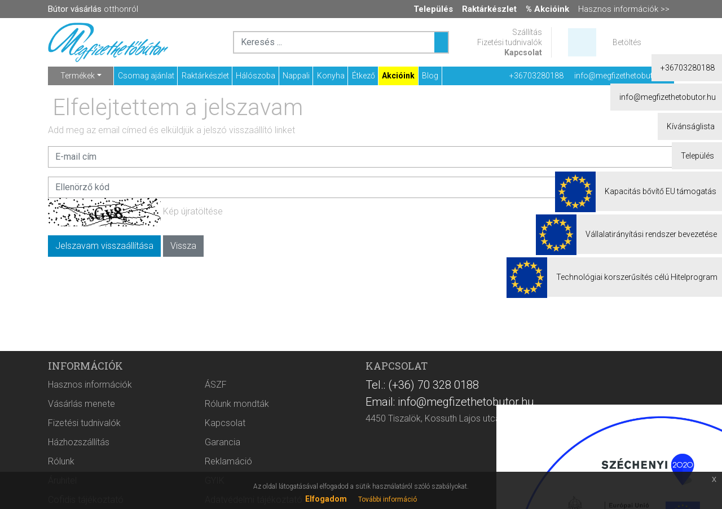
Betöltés (627, 42)
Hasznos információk (90, 384)
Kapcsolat (523, 52)
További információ (387, 499)
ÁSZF (216, 384)
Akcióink (398, 75)
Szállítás (527, 32)
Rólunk (61, 461)
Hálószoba (255, 75)
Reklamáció (228, 461)
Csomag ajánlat (146, 75)
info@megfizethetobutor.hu (622, 75)
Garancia (222, 442)
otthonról (93, 9)
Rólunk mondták (237, 403)
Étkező (363, 75)
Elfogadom (326, 498)
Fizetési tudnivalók (509, 42)
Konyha (331, 75)
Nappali (296, 75)
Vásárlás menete (81, 403)
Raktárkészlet (205, 75)
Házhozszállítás (78, 442)
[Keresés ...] (441, 42)
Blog (430, 75)
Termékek (77, 75)
